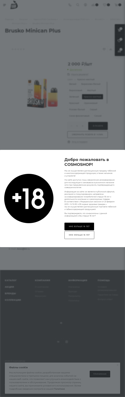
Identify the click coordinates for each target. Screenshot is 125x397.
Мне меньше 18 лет (79, 235)
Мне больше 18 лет (79, 226)
